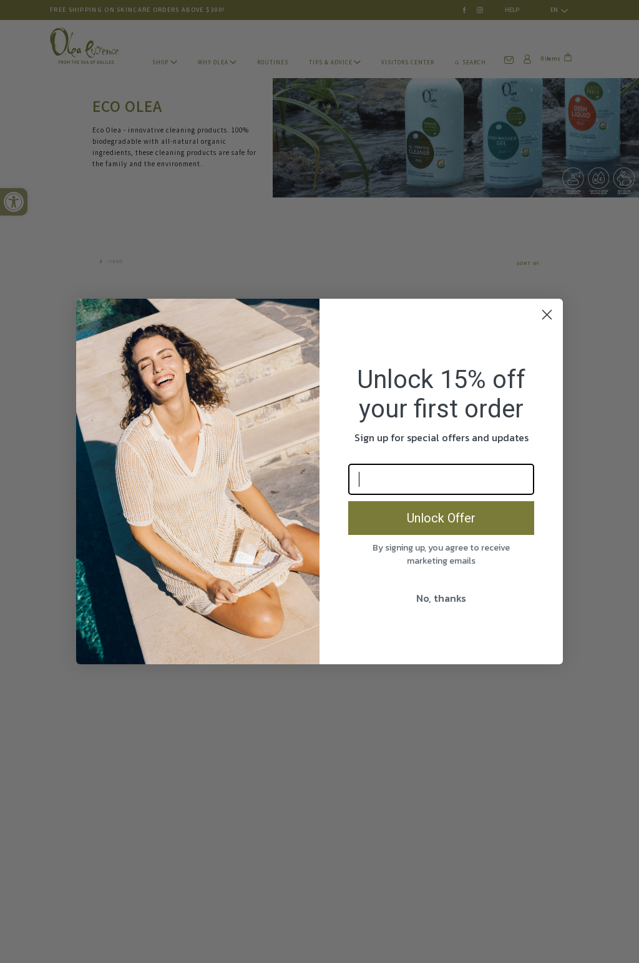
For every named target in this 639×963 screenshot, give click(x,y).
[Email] (441, 479)
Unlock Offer (441, 518)
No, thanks (441, 598)
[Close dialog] (547, 315)
